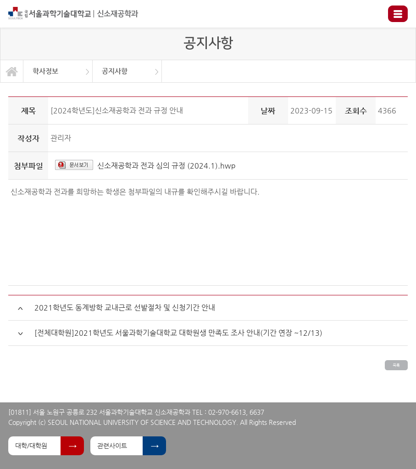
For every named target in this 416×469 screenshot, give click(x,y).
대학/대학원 (31, 445)
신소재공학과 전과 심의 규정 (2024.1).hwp (166, 165)
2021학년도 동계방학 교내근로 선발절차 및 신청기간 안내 (124, 307)
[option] (58, 71)
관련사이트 (112, 445)
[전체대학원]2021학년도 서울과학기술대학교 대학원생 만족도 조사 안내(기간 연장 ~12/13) (178, 332)
